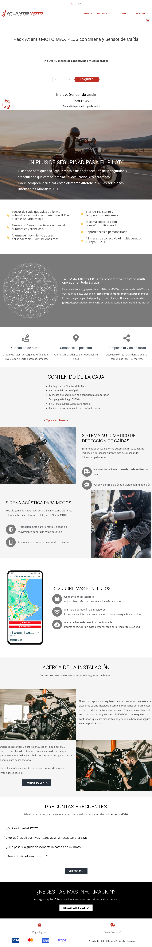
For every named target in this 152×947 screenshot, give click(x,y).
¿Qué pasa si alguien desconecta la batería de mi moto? (44, 847)
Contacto (125, 13)
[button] (75, 420)
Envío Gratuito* (112, 932)
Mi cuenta (142, 13)
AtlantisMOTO (105, 13)
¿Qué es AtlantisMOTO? (22, 829)
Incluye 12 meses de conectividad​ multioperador (76, 61)
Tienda (88, 13)
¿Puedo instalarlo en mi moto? (27, 857)
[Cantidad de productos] (62, 79)
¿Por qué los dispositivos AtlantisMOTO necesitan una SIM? (46, 838)
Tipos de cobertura (57, 420)
